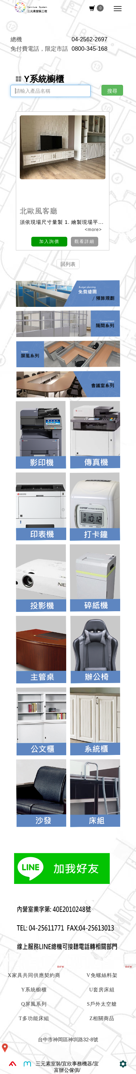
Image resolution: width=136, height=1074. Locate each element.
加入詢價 (49, 241)
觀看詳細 (84, 241)
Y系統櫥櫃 (40, 79)
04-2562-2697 (90, 39)
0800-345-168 (90, 49)
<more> (92, 229)
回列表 (68, 264)
